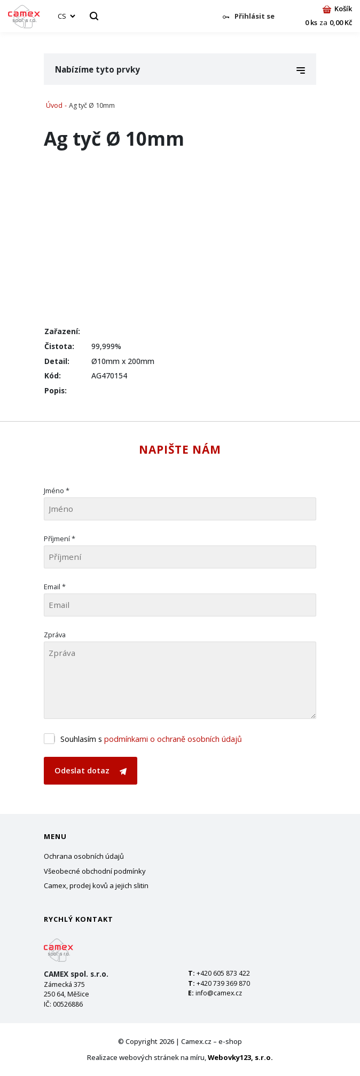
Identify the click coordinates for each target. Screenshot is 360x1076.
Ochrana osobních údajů (84, 856)
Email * (55, 586)
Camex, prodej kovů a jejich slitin (96, 885)
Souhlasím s (151, 739)
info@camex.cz (218, 993)
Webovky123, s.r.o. (240, 1057)
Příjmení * (59, 538)
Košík (337, 8)
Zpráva (55, 634)
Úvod (54, 105)
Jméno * (56, 490)
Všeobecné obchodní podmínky (95, 871)
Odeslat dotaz (90, 770)
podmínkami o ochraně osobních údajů (173, 739)
